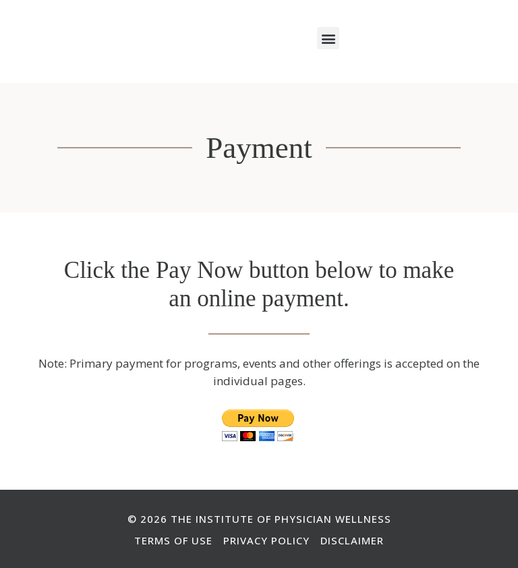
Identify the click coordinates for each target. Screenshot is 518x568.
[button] (328, 38)
